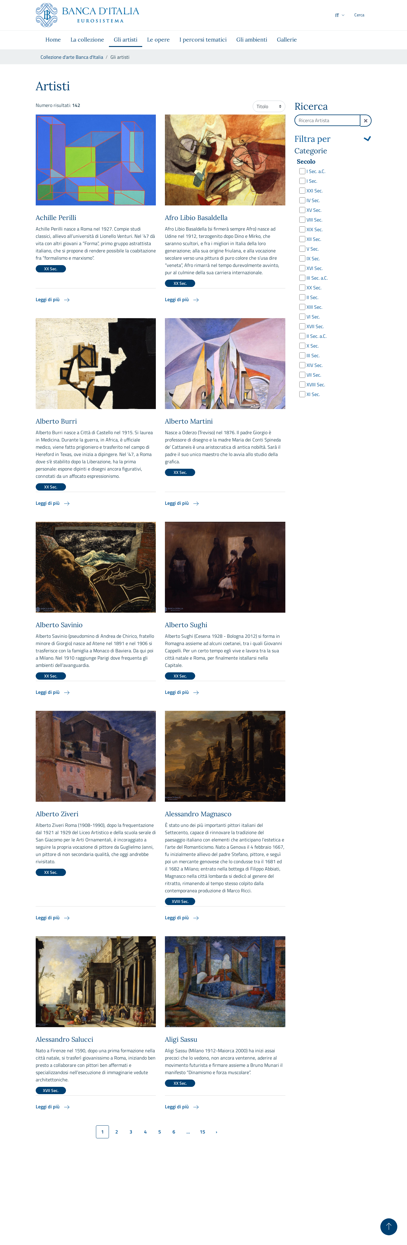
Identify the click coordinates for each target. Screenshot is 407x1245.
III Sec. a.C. (317, 277)
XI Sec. (313, 394)
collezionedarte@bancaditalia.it (82, 1208)
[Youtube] (368, 1210)
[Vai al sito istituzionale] (87, 15)
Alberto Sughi (186, 625)
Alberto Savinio (59, 625)
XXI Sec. (315, 190)
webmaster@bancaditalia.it (98, 1237)
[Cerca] (364, 15)
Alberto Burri (56, 421)
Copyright (361, 1201)
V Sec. (313, 248)
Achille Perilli (56, 217)
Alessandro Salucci (64, 1039)
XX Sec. (314, 287)
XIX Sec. (315, 229)
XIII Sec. (314, 307)
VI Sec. (313, 316)
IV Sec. (313, 200)
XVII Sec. (315, 326)
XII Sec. (314, 239)
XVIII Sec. (316, 384)
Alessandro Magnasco (198, 814)
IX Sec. (313, 258)
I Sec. (312, 181)
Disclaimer (333, 1201)
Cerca (333, 410)
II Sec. (312, 297)
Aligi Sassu (181, 1039)
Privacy (307, 1201)
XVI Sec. (315, 268)
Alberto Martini (189, 421)
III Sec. (313, 355)
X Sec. (313, 345)
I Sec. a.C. (316, 171)
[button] (328, 15)
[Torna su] (388, 1226)
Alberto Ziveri (57, 814)
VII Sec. (314, 374)
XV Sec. (314, 210)
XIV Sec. (315, 365)
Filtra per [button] (312, 139)
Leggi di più (53, 299)
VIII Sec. (314, 219)
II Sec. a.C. (317, 336)
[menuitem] (53, 40)
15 (202, 1131)
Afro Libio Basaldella (196, 217)
